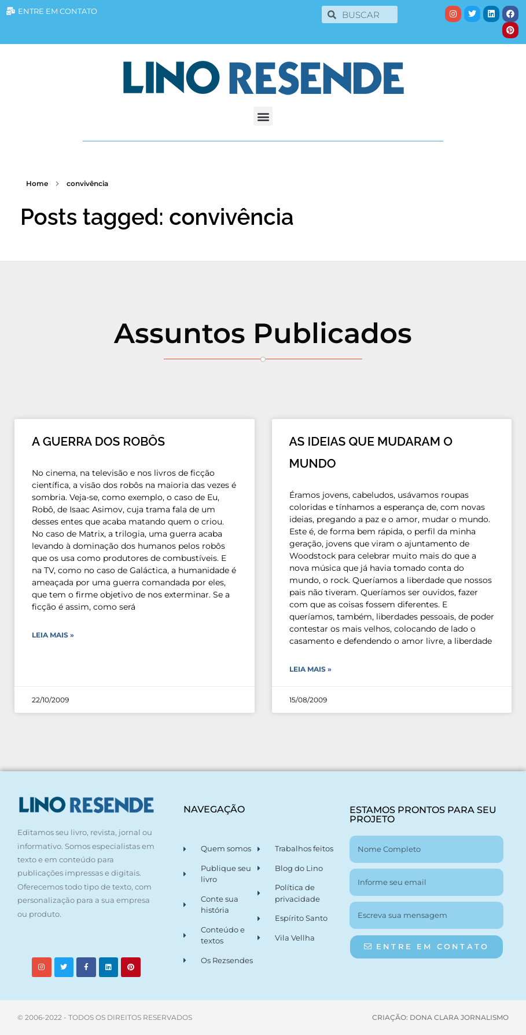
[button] (263, 116)
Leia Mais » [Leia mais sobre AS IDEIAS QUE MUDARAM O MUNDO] (310, 669)
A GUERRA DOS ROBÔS (98, 441)
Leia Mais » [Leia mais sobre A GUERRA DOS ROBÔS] (53, 635)
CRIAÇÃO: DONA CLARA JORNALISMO (440, 1017)
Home (37, 183)
